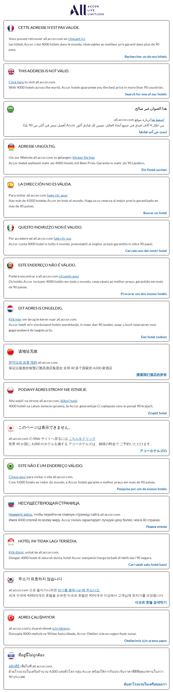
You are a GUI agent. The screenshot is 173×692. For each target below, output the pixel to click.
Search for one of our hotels (146, 94)
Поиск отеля (156, 527)
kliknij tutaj (68, 401)
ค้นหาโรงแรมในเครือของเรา (145, 684)
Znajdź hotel (157, 413)
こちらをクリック (82, 438)
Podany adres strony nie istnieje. (52, 389)
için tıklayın (61, 628)
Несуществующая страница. (49, 503)
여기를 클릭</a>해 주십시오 (79, 590)
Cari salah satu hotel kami (147, 564)
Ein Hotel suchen (154, 170)
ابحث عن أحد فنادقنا (153, 132)
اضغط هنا (157, 120)
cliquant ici (76, 39)
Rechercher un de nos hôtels (146, 56)
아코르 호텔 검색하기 (151, 602)
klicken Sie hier (84, 157)
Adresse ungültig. (36, 146)
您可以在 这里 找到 (23, 362)
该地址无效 (28, 351)
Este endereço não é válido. (47, 265)
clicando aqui (69, 276)
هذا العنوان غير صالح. (150, 108)
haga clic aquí (57, 195)
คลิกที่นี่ (14, 666)
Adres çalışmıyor (36, 617)
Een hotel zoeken (154, 337)
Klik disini (16, 552)
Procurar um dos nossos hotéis (144, 294)
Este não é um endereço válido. (50, 465)
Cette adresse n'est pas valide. (49, 27)
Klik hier (15, 319)
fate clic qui (62, 238)
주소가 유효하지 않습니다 (40, 578)
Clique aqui (17, 477)
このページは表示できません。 (45, 427)
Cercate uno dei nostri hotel (146, 251)
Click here (16, 82)
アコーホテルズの (153, 451)
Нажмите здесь (20, 514)
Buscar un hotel (155, 213)
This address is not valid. (43, 70)
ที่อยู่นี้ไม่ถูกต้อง (31, 654)
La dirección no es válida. (45, 184)
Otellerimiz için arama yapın (145, 641)
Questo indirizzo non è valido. (50, 227)
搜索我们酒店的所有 (151, 375)
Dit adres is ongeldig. (40, 308)
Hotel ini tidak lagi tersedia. (47, 541)
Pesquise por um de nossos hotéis (142, 489)
